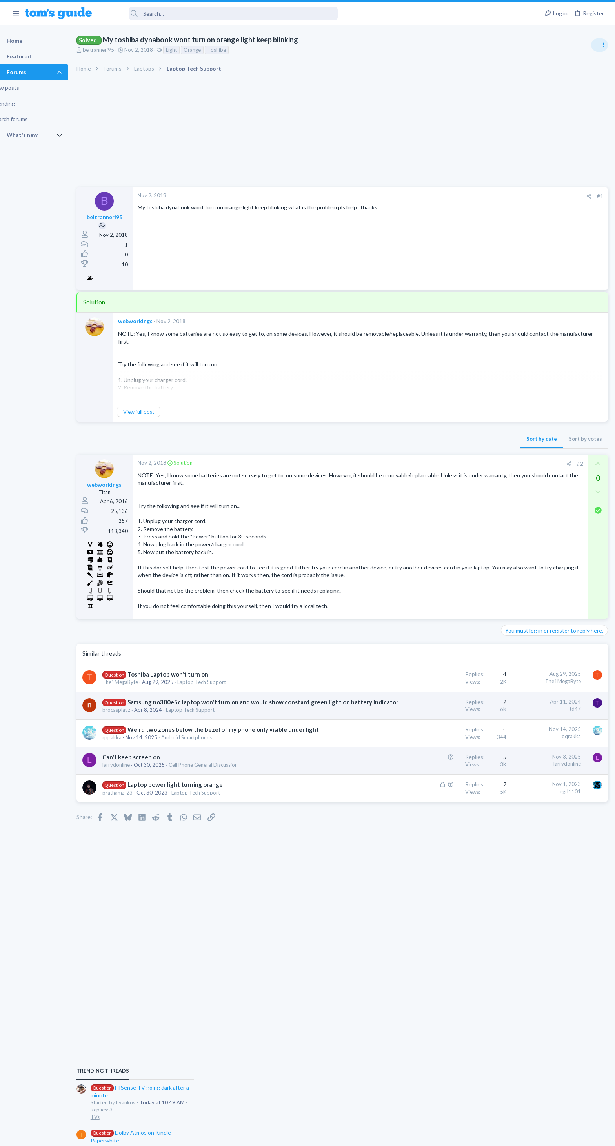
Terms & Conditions (381, 1135)
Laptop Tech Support (215, 690)
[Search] (220, 13)
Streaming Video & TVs (530, 609)
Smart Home (518, 745)
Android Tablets (522, 518)
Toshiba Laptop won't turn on (181, 682)
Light (185, 50)
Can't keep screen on (145, 781)
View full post (152, 412)
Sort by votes (459, 439)
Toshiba (230, 50)
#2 (454, 463)
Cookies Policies (278, 1135)
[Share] (462, 196)
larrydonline (130, 789)
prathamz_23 (131, 816)
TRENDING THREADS (515, 426)
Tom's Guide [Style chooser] (551, 1080)
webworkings (149, 321)
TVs (508, 472)
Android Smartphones (200, 762)
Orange (206, 50)
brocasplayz (130, 725)
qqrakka (125, 762)
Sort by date (415, 439)
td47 (449, 716)
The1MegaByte (134, 690)
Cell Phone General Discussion (216, 789)
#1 (474, 196)
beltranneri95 (112, 50)
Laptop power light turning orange (189, 808)
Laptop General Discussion (534, 699)
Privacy (328, 1135)
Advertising (223, 1135)
